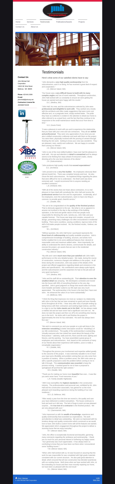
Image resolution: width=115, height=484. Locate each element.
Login (98, 478)
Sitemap (25, 478)
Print (18, 478)
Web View (96, 480)
